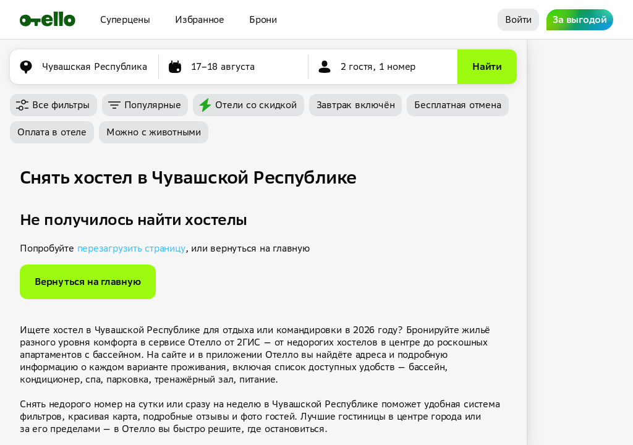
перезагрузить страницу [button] (131, 248)
